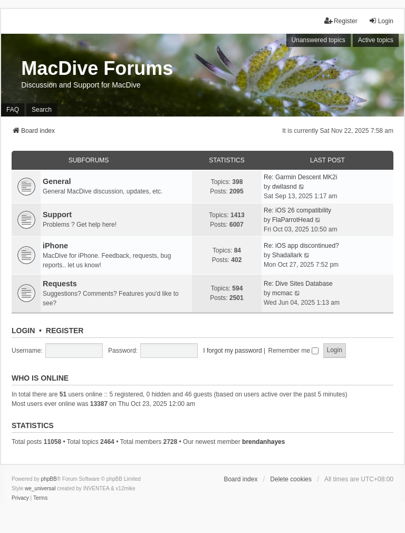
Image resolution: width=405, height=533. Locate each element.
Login (23, 330)
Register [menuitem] (341, 21)
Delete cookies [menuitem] (291, 479)
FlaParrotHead (292, 220)
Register (65, 330)
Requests (60, 283)
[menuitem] (20, 498)
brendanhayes (263, 441)
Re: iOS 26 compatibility (297, 210)
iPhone (55, 245)
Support (57, 214)
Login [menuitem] (381, 21)
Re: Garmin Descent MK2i (300, 177)
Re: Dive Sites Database (298, 283)
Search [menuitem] (42, 109)
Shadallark (287, 255)
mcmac (282, 293)
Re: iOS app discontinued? (301, 245)
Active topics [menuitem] (375, 40)
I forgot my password (232, 350)
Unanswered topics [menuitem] (318, 40)
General (57, 181)
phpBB (49, 479)
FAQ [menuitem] (12, 109)
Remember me (293, 350)
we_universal (40, 488)
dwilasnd (284, 186)
